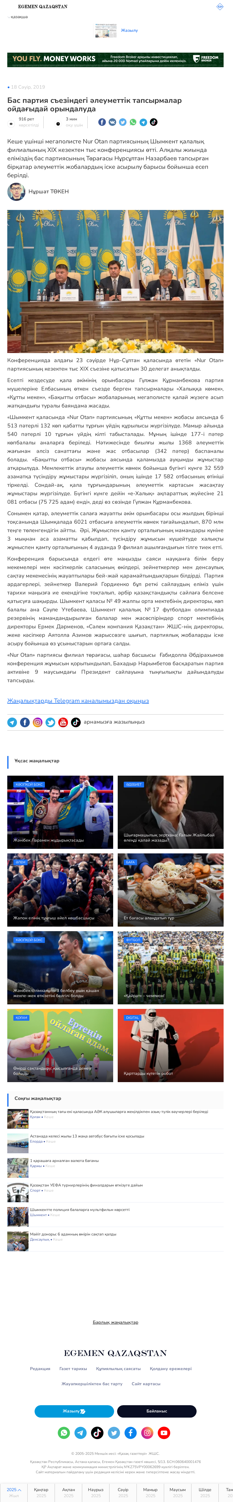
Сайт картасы (146, 1384)
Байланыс (157, 1411)
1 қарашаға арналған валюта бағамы (64, 1160)
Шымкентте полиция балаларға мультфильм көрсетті (80, 1209)
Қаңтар (41, 1493)
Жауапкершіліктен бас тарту (92, 1384)
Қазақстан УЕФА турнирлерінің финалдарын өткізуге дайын (86, 1185)
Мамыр (150, 1493)
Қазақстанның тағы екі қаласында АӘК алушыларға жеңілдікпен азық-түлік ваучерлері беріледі (119, 1111)
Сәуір (123, 1493)
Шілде (204, 1493)
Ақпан (68, 1493)
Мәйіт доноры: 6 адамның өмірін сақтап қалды (73, 1234)
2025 (13, 1493)
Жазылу (74, 1411)
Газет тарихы (73, 1369)
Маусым (177, 1493)
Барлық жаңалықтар (115, 1322)
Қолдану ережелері (171, 1369)
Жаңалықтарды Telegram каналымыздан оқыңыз (78, 701)
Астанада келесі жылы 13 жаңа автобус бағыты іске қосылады (87, 1136)
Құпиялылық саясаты (118, 1369)
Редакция (40, 1369)
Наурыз (95, 1493)
